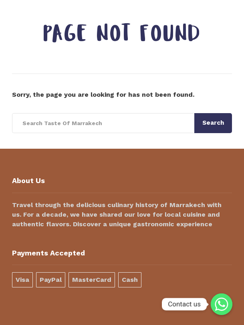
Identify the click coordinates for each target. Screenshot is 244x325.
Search (213, 122)
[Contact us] (221, 304)
